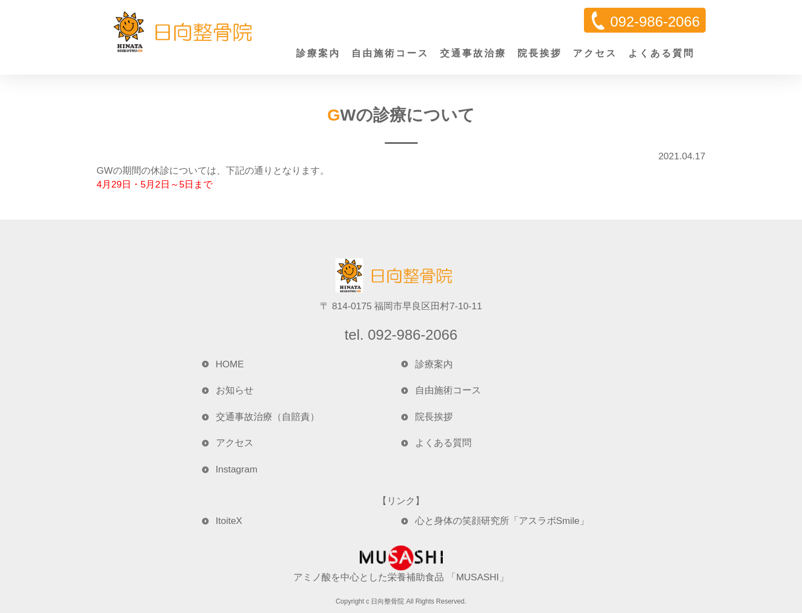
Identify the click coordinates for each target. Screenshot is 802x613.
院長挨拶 (540, 53)
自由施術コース (390, 53)
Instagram (237, 469)
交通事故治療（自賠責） (267, 417)
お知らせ (234, 390)
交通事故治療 (473, 53)
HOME (230, 364)
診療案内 (318, 53)
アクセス (595, 53)
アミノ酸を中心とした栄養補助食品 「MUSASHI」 (400, 564)
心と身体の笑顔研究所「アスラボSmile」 (502, 521)
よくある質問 (661, 53)
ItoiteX (229, 521)
